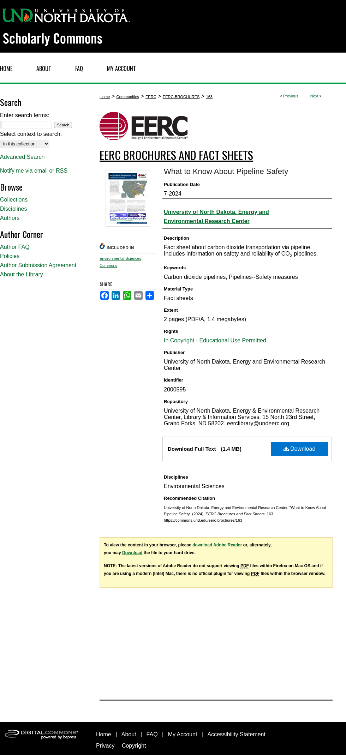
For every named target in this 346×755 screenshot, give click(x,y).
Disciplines (13, 209)
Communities (128, 97)
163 (209, 97)
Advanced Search (22, 157)
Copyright (134, 746)
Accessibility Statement (236, 734)
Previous (290, 96)
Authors (9, 218)
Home (105, 97)
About (128, 734)
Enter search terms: (24, 115)
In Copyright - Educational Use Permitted (215, 340)
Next (314, 96)
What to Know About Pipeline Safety (226, 171)
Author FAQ (15, 247)
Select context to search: (31, 134)
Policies (9, 256)
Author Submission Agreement (38, 265)
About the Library (21, 274)
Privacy (105, 746)
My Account (182, 734)
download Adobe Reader (217, 545)
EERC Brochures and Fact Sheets (176, 154)
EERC (150, 97)
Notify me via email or (33, 171)
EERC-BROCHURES (181, 97)
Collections (14, 200)
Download (300, 449)
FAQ (152, 734)
